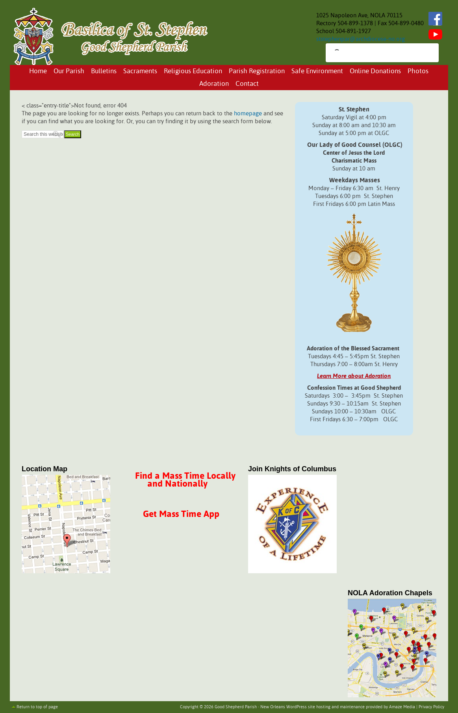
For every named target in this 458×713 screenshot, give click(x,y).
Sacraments (140, 71)
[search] (375, 53)
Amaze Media (402, 707)
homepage (248, 114)
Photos (418, 71)
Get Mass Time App (181, 514)
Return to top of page (37, 707)
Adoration (214, 84)
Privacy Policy (431, 707)
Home (38, 71)
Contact (247, 84)
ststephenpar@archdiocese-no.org (360, 39)
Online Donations (375, 71)
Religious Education (193, 71)
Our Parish (69, 71)
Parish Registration (257, 71)
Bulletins (104, 71)
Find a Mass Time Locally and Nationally (185, 480)
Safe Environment (317, 71)
